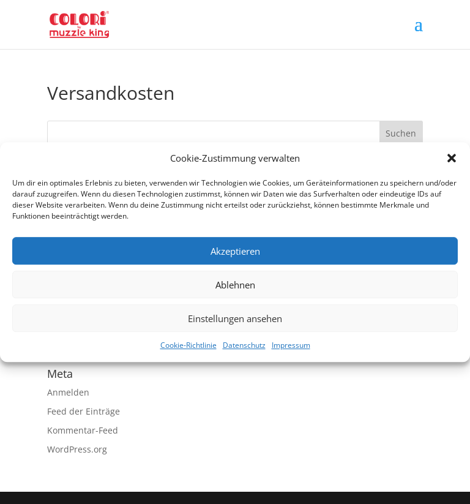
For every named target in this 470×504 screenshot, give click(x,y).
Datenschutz (244, 345)
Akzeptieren (235, 251)
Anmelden (68, 392)
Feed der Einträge (83, 411)
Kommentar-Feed (82, 430)
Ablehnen (235, 285)
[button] (452, 158)
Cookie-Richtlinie (188, 345)
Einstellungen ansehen (235, 318)
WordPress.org (77, 449)
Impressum (291, 345)
